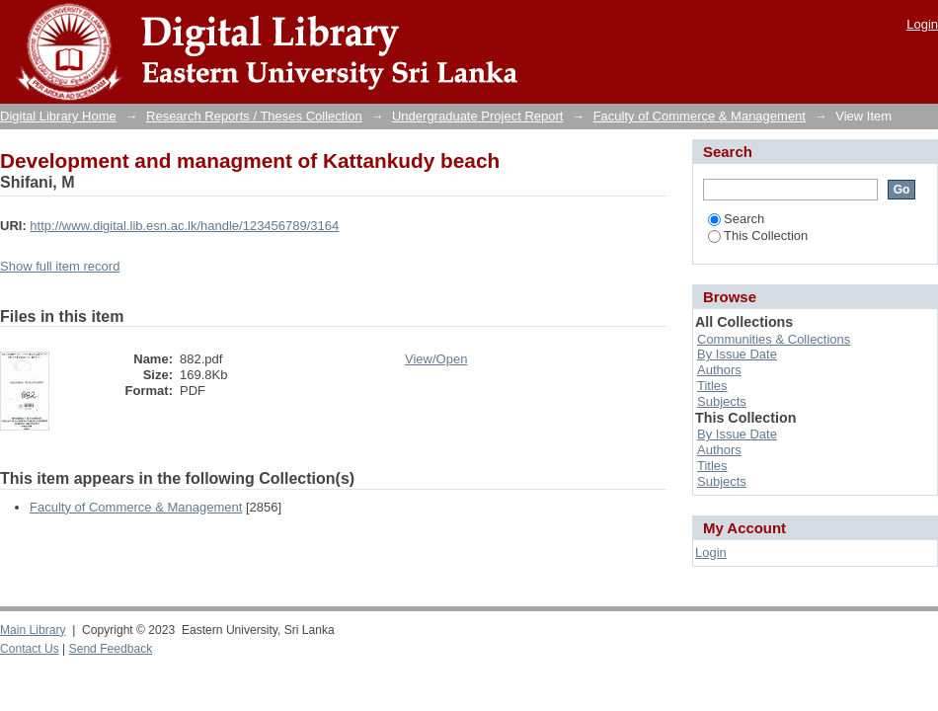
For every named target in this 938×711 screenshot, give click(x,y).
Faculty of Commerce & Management (699, 116)
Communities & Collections (773, 339)
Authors (719, 369)
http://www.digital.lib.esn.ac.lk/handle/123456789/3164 (184, 225)
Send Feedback (111, 649)
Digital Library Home (58, 116)
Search (736, 218)
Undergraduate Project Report (477, 116)
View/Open (436, 359)
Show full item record (59, 266)
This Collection (758, 235)
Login (922, 24)
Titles (712, 385)
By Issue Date (737, 354)
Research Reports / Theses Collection (254, 116)
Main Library (32, 630)
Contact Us (29, 649)
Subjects (721, 401)
